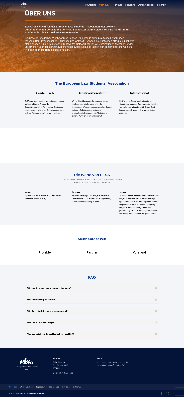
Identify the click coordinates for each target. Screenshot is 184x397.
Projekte (130, 5)
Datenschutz (54, 387)
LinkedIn (66, 387)
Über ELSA (104, 5)
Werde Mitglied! (146, 5)
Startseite (90, 5)
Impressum (41, 387)
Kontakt (161, 5)
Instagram (77, 387)
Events (118, 5)
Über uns (13, 387)
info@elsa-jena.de (66, 373)
